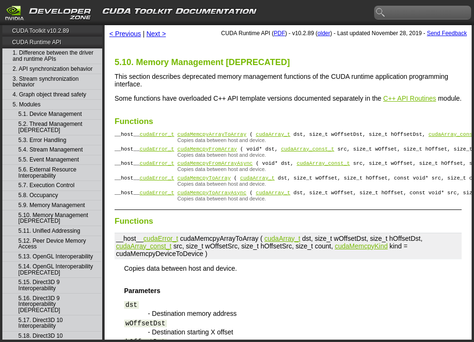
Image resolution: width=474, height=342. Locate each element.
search (381, 13)
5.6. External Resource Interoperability (48, 173)
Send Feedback (447, 33)
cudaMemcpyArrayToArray (211, 135)
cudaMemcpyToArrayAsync (211, 199)
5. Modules (27, 105)
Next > (156, 34)
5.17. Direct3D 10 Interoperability (41, 323)
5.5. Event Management (49, 160)
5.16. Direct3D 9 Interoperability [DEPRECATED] (39, 304)
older (324, 33)
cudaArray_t (273, 135)
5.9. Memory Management (52, 205)
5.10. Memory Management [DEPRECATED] (53, 218)
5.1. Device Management (50, 114)
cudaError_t (157, 135)
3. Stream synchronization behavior (46, 82)
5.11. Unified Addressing (49, 231)
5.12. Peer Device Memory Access (52, 244)
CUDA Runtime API (36, 42)
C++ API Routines (409, 98)
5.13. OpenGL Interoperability (56, 257)
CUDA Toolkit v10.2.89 (40, 31)
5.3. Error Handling (43, 140)
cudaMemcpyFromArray (207, 151)
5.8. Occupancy (38, 195)
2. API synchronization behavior (53, 69)
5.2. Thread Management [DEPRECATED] (51, 127)
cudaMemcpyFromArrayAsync (214, 167)
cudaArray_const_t (307, 151)
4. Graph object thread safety (50, 95)
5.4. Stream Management (51, 150)
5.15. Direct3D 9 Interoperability (39, 285)
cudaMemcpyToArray (204, 183)
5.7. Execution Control (47, 185)
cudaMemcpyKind (361, 253)
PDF (279, 33)
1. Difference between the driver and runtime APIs (53, 56)
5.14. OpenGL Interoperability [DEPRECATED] (56, 270)
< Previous (125, 34)
